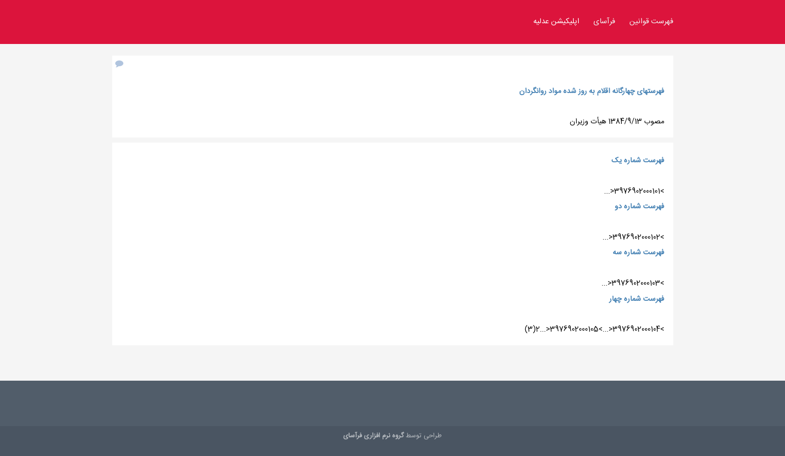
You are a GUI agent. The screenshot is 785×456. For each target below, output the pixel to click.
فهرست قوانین (651, 22)
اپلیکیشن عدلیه (556, 22)
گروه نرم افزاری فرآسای (373, 435)
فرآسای (604, 22)
